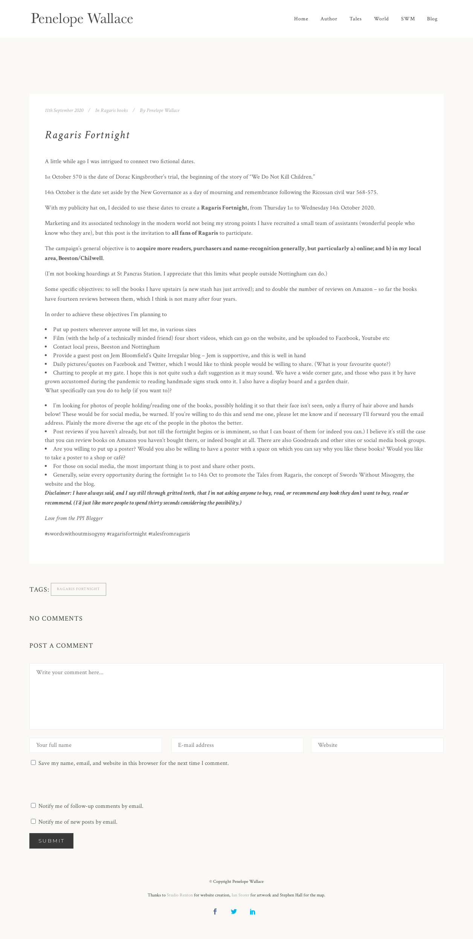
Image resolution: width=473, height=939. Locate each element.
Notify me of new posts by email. (77, 822)
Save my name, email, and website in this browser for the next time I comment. (133, 763)
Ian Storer (240, 895)
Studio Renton (180, 895)
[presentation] (86, 783)
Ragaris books (114, 110)
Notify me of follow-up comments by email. (90, 806)
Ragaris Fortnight (78, 589)
